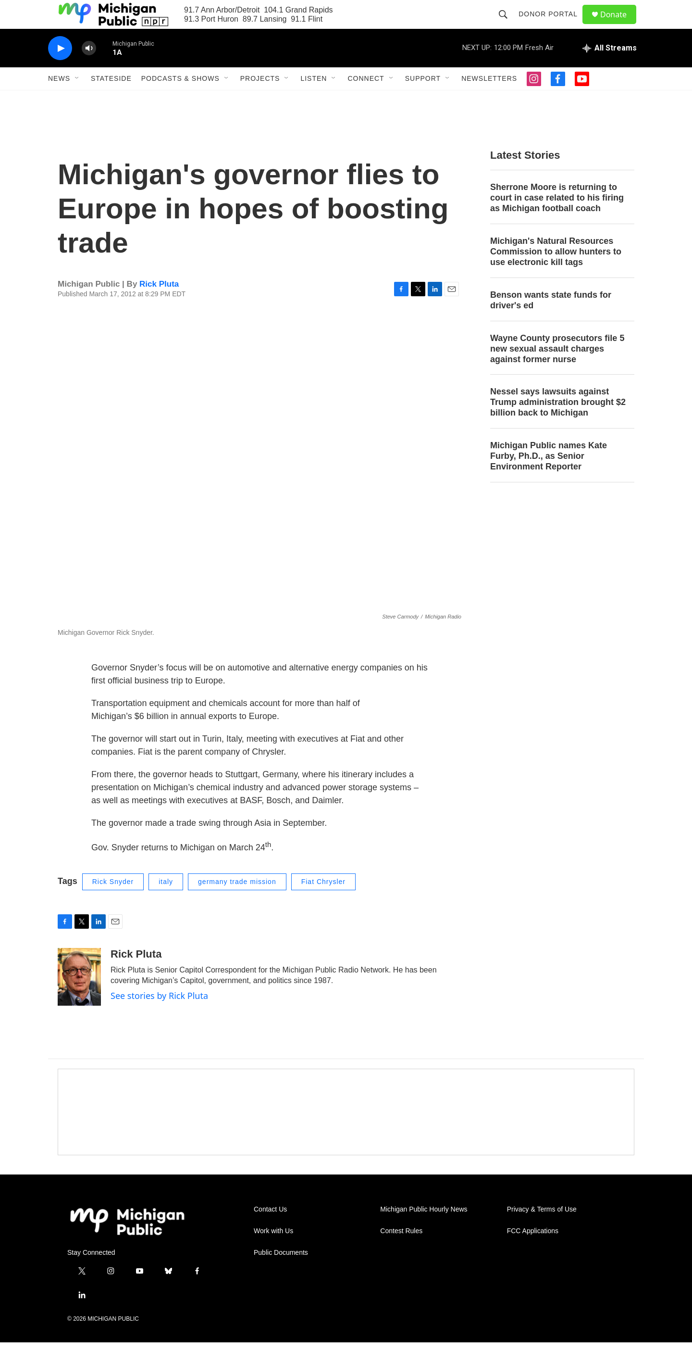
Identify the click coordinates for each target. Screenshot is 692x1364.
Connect (365, 100)
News (59, 100)
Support (423, 100)
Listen (313, 100)
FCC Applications (532, 1252)
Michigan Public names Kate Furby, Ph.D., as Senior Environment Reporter (548, 477)
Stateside (111, 100)
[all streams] (609, 70)
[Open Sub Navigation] (77, 100)
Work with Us (273, 1252)
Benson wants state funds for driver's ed (550, 322)
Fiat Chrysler (323, 903)
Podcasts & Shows (180, 100)
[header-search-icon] (507, 25)
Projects (260, 100)
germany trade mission (237, 903)
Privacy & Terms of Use (542, 1231)
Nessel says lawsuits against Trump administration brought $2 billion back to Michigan (558, 423)
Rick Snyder (113, 903)
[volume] (89, 70)
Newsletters (489, 100)
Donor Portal (552, 25)
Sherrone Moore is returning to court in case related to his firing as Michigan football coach (557, 219)
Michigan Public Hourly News (423, 1231)
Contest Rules (401, 1252)
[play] (60, 70)
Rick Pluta (159, 305)
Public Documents (281, 1274)
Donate (619, 25)
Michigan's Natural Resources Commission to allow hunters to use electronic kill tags (555, 273)
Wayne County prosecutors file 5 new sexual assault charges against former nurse (557, 370)
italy (166, 903)
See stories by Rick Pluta (159, 1017)
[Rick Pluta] (79, 998)
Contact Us (270, 1231)
